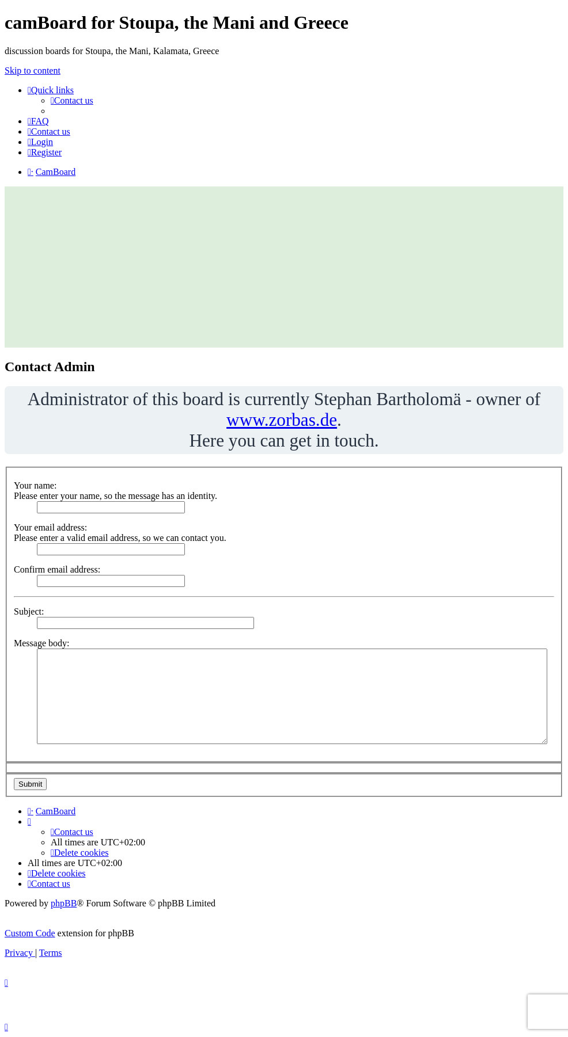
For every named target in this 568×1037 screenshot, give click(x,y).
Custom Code (30, 933)
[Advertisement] (284, 267)
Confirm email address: (57, 569)
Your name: (35, 485)
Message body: (41, 643)
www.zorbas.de (281, 420)
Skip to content (32, 70)
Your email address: (50, 527)
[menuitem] (72, 100)
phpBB (64, 903)
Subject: (29, 611)
